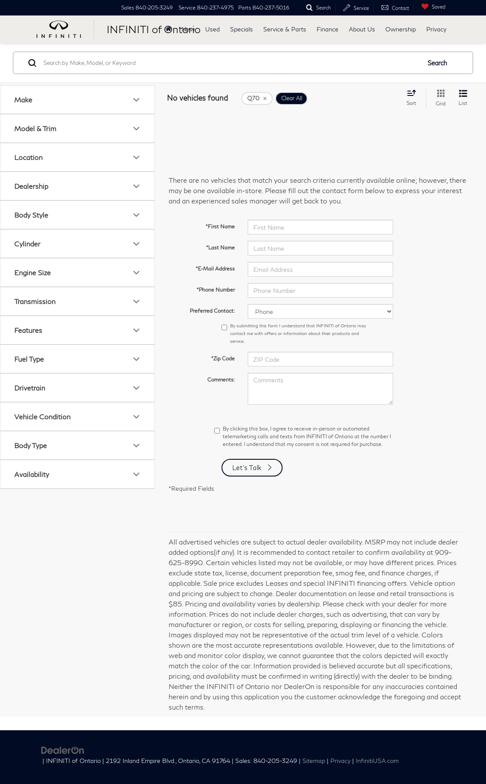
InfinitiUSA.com (377, 760)
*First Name (220, 226)
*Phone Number (216, 289)
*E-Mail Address (215, 268)
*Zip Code (223, 358)
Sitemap (313, 760)
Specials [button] (241, 29)
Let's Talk (247, 467)
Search (437, 63)
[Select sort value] (414, 97)
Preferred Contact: (212, 310)
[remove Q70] (257, 98)
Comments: (221, 379)
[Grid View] (439, 98)
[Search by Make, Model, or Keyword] (231, 62)
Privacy (436, 29)
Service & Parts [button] (284, 29)
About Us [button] (362, 29)
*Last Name (220, 247)
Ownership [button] (400, 29)
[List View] (463, 98)
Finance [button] (327, 29)
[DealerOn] (63, 749)
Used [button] (212, 29)
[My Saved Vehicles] (431, 6)
